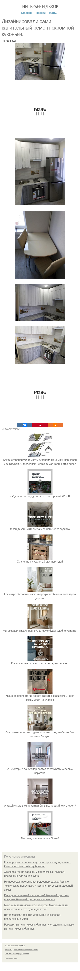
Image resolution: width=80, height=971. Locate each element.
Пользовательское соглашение (26, 950)
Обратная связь (11, 958)
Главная (26, 12)
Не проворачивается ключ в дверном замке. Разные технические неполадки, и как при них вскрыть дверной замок (38, 885)
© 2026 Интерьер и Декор (15, 945)
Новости (40, 12)
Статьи (53, 12)
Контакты (8, 950)
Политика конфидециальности (17, 954)
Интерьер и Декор (40, 6)
